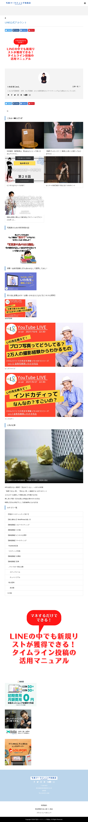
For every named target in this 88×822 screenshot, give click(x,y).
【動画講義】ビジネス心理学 (16, 535)
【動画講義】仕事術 (14, 556)
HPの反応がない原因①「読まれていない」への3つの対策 (24, 487)
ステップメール (15, 572)
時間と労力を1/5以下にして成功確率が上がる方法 (21, 502)
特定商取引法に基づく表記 (44, 809)
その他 (9, 593)
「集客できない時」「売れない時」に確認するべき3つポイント (26, 491)
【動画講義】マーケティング (16, 540)
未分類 (12, 588)
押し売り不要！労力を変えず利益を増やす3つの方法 (22, 499)
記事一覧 (76, 86)
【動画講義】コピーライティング (18, 525)
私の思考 (11, 582)
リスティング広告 (14, 551)
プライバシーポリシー (44, 813)
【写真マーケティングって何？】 (18, 514)
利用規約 (44, 805)
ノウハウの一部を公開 (16, 567)
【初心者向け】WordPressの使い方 (19, 519)
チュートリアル (15, 577)
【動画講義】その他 (14, 530)
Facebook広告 (13, 546)
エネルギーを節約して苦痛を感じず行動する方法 (21, 495)
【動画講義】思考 (13, 561)
